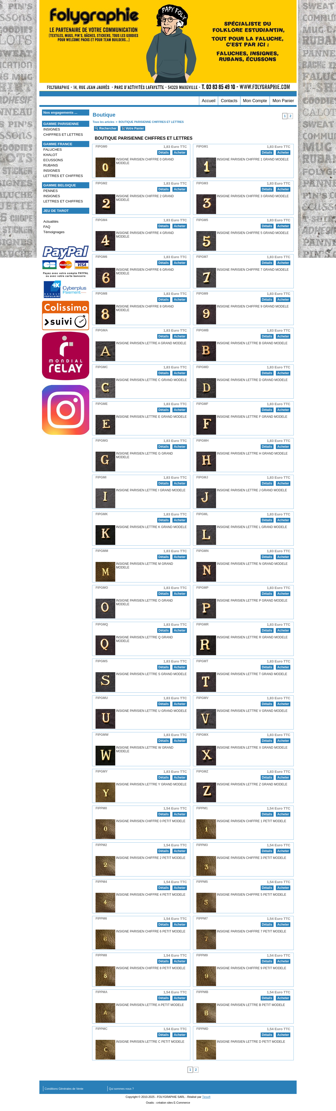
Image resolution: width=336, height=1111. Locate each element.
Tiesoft (206, 1096)
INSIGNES (51, 129)
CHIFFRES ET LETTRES (63, 135)
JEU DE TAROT (56, 211)
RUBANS (50, 165)
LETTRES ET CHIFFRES (63, 176)
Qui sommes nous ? (121, 1088)
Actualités (51, 221)
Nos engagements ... (60, 112)
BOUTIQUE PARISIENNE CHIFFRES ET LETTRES (151, 121)
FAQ (46, 227)
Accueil (209, 100)
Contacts (229, 100)
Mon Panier (283, 100)
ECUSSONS (53, 160)
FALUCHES (52, 150)
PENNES (50, 191)
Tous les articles (103, 121)
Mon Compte (255, 100)
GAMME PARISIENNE (61, 124)
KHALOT (50, 155)
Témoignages (54, 232)
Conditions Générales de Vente (64, 1088)
